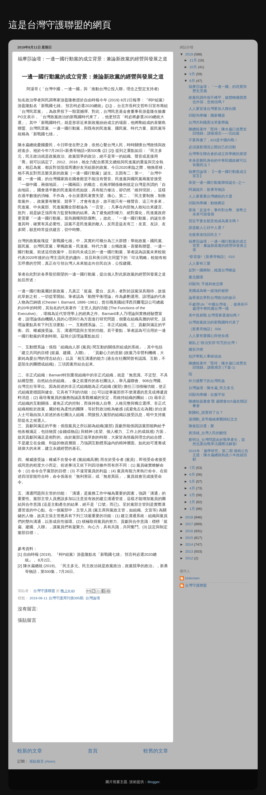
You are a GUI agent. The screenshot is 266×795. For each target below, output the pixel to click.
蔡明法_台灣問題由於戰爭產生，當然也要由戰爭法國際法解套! (217, 442)
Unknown (192, 578)
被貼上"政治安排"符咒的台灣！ (213, 343)
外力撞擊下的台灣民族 (207, 381)
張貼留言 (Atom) (42, 761)
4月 (192, 488)
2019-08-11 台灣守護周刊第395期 (56, 598)
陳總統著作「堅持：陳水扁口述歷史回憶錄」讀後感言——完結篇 (218, 131)
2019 (189, 54)
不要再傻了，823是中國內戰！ (213, 140)
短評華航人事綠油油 (205, 356)
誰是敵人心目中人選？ (207, 228)
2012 (189, 558)
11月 (193, 60)
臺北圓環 (196, 277)
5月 (192, 481)
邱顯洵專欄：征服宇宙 (207, 395)
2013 (189, 551)
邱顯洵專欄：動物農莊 (207, 203)
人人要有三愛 (199, 263)
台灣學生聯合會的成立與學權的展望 (218, 154)
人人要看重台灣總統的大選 (210, 196)
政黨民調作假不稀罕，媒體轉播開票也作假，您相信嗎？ (218, 100)
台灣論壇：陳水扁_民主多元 (211, 388)
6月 (192, 474)
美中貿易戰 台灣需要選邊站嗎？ (215, 315)
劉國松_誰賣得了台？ (206, 412)
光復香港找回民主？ (205, 235)
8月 (192, 81)
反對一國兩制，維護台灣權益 (212, 270)
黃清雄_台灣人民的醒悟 (208, 433)
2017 (189, 524)
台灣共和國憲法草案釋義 (209, 122)
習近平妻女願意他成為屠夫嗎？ (214, 221)
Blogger (153, 782)
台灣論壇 (92, 598)
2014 (189, 544)
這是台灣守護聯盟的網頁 (59, 24)
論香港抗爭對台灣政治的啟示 (212, 298)
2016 (189, 531)
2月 (192, 502)
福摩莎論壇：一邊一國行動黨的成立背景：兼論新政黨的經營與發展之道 (218, 246)
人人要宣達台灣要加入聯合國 (212, 109)
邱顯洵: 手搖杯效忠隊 (206, 284)
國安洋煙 (196, 349)
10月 (193, 67)
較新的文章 (29, 751)
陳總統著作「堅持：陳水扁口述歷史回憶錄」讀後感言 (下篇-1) (218, 365)
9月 (192, 74)
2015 (189, 538)
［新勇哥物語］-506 (205, 329)
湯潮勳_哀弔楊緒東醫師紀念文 (213, 419)
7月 (192, 468)
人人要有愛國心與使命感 (209, 336)
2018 (189, 517)
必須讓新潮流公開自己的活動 (212, 147)
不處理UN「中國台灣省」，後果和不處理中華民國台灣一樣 (218, 306)
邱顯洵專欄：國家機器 (207, 115)
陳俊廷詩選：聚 (201, 426)
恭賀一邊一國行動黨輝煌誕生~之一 (217, 183)
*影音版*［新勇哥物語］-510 (212, 257)
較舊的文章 (155, 751)
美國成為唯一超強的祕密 (209, 291)
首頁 (93, 751)
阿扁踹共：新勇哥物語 (207, 190)
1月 (192, 509)
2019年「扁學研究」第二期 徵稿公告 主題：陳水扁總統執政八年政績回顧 (218, 455)
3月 (192, 495)
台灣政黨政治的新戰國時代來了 (214, 322)
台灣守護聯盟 (196, 585)
